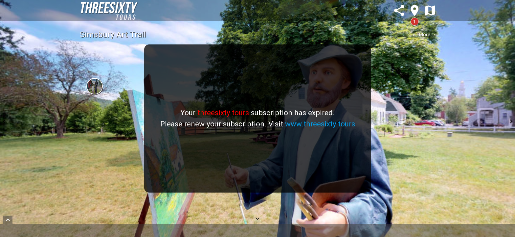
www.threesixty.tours (320, 123)
